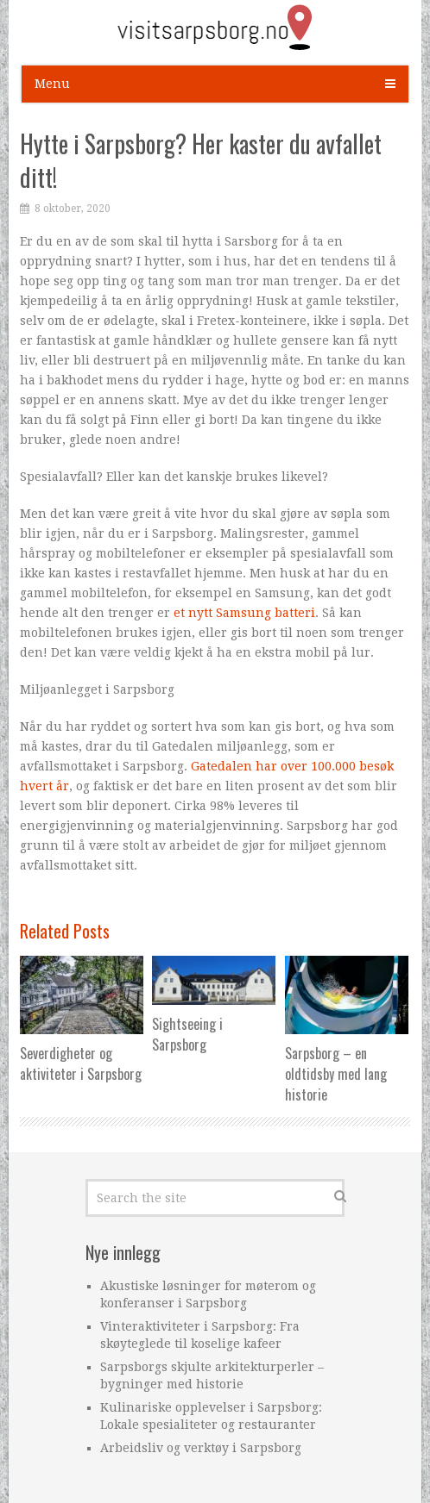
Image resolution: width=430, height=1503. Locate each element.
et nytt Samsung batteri (244, 613)
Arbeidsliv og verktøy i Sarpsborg (200, 1448)
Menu (52, 83)
